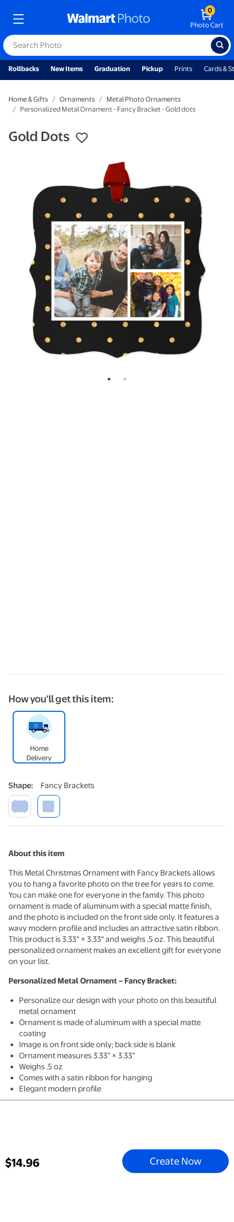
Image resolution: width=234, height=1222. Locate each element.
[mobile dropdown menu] (18, 19)
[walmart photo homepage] (108, 19)
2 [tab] (123, 377)
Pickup (152, 69)
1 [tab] (107, 377)
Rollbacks (23, 69)
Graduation (112, 69)
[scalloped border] (19, 806)
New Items (67, 69)
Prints (183, 69)
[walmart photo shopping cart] (207, 19)
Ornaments (77, 99)
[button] (82, 138)
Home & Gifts (28, 99)
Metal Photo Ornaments (143, 99)
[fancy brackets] (48, 806)
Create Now (175, 1161)
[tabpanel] (117, 260)
